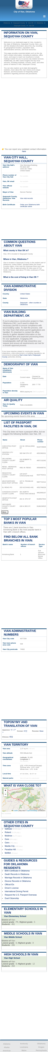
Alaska (6, 1047)
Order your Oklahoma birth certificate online (30, 205)
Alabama (6, 1044)
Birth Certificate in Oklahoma (17, 871)
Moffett (8, 853)
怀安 (11, 737)
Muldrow (8, 836)
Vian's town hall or (26, 355)
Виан (41, 731)
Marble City (10, 846)
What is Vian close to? (22, 785)
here (24, 151)
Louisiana (24, 1047)
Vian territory (16, 744)
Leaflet (15, 810)
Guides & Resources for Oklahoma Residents (20, 864)
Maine (24, 1050)
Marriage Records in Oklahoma (18, 878)
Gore (7, 839)
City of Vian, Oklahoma (24, 12)
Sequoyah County (19, 23)
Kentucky (24, 1044)
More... (4, 512)
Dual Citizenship (12, 898)
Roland (8, 832)
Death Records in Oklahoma (17, 874)
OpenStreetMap (32, 810)
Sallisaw (8, 829)
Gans (7, 843)
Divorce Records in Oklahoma (18, 881)
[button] (5, 791)
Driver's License (12, 888)
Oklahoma (7, 23)
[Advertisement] (24, 111)
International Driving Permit (16, 891)
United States (25, 294)
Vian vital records (26, 198)
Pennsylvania (41, 1050)
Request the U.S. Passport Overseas (21, 895)
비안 (25, 731)
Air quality (13, 400)
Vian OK (30, 23)
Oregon (41, 1047)
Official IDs (9, 884)
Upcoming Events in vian (24, 413)
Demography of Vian (21, 364)
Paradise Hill (10, 849)
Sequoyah (24, 303)
